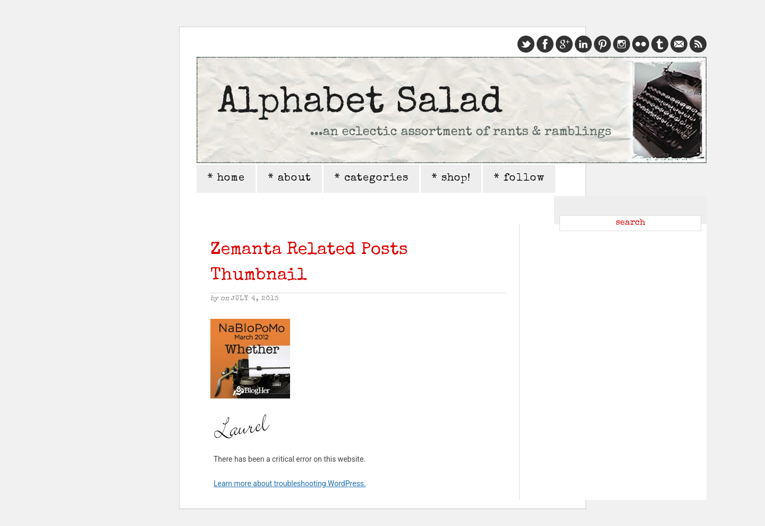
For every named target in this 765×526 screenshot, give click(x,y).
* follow (519, 178)
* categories (371, 178)
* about (289, 178)
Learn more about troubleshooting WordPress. (290, 483)
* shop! (451, 178)
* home (226, 178)
